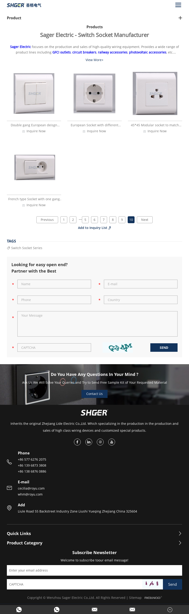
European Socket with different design (94, 127)
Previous (47, 219)
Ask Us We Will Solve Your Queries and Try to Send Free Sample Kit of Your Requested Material (94, 382)
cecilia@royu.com (31, 488)
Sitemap (135, 597)
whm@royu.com (30, 494)
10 (131, 219)
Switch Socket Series (24, 248)
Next (144, 219)
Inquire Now (36, 131)
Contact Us (94, 393)
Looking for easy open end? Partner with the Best (39, 268)
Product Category (24, 543)
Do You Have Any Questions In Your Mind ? (94, 374)
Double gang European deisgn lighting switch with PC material (34, 127)
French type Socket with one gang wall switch (34, 201)
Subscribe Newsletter (94, 552)
